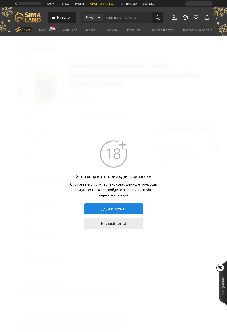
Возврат (79, 3)
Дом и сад (70, 30)
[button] (223, 283)
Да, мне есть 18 (113, 209)
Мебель (91, 30)
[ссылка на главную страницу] (28, 17)
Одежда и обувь (162, 30)
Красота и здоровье (197, 30)
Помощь (64, 3)
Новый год (46, 30)
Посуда (111, 30)
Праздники (134, 30)
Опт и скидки (129, 3)
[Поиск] (157, 17)
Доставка (148, 3)
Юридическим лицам (102, 3)
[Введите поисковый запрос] (127, 17)
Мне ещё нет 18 (113, 223)
